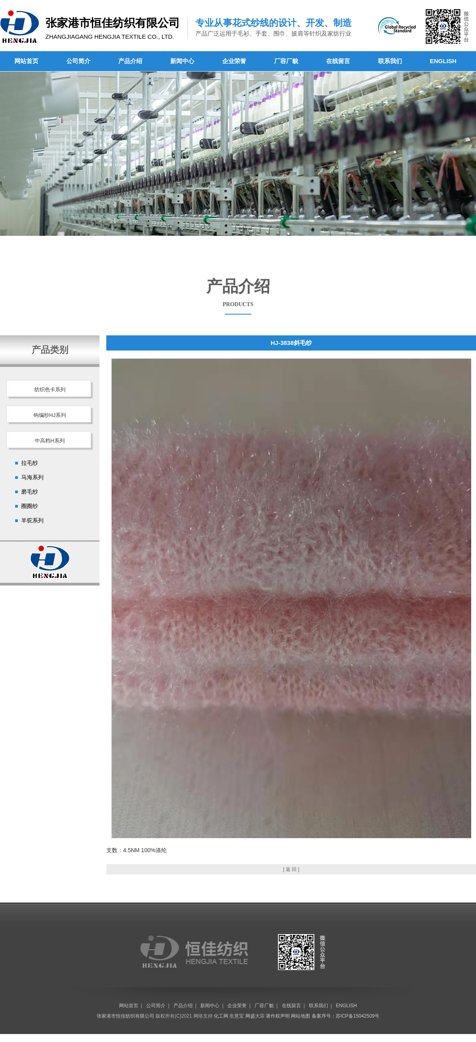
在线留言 (338, 61)
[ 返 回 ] (291, 869)
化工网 (221, 1016)
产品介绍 (130, 61)
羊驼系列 (32, 520)
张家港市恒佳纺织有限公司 (125, 1016)
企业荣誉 (234, 61)
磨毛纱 (29, 491)
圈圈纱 (29, 506)
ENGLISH (443, 61)
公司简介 (78, 61)
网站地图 (300, 1016)
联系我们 (390, 61)
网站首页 (26, 61)
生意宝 (236, 1016)
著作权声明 (278, 1016)
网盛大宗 (255, 1016)
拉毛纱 (29, 463)
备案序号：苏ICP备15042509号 (345, 1016)
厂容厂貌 (286, 61)
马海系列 (32, 477)
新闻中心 (182, 61)
